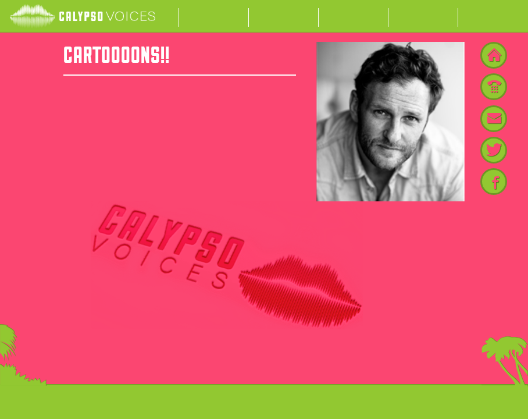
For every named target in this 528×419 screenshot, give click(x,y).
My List (424, 16)
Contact (493, 16)
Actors (214, 16)
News (353, 16)
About (284, 16)
